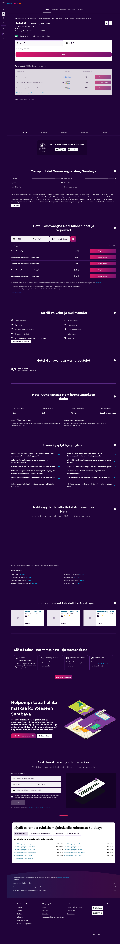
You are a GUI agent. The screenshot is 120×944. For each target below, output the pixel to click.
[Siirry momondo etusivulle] (14, 3)
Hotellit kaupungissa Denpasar (24, 844)
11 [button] (51, 67)
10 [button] (47, 67)
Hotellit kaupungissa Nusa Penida (25, 852)
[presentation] (73, 149)
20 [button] (27, 77)
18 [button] (51, 72)
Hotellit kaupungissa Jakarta (73, 849)
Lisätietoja (98, 283)
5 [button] (56, 62)
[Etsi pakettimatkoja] (3, 22)
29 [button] (37, 82)
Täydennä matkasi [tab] (73, 833)
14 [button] (32, 72)
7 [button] (31, 67)
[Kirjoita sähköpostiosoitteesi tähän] (38, 790)
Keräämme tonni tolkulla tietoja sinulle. (64, 887)
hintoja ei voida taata (63, 877)
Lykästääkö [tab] (59, 833)
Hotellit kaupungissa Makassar (23, 858)
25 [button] (52, 77)
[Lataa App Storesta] (73, 149)
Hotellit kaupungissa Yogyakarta (74, 852)
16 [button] (42, 72)
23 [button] (42, 77)
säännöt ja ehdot (33, 807)
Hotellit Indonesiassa (44, 18)
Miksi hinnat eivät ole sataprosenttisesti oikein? (64, 890)
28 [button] (32, 82)
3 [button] (46, 62)
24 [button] (47, 77)
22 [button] (37, 77)
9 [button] (41, 67)
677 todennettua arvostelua (39, 36)
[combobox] (38, 778)
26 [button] (56, 77)
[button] (3, 3)
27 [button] (27, 82)
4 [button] (51, 62)
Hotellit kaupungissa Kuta (72, 844)
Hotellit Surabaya (69, 18)
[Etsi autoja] (3, 18)
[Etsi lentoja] (3, 9)
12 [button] (56, 67)
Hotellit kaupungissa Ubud (72, 847)
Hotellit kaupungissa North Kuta (24, 849)
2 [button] (41, 62)
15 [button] (37, 72)
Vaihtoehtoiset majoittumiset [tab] (40, 833)
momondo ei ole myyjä (64, 883)
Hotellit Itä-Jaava (57, 18)
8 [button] (36, 67)
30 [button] (42, 82)
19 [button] (56, 72)
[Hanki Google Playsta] (60, 149)
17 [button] (46, 72)
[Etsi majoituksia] (3, 14)
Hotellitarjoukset (19, 18)
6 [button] (78, 67)
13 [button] (27, 72)
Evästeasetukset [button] (16, 292)
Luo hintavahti (103, 664)
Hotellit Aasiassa (31, 18)
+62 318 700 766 (21, 33)
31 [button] (47, 82)
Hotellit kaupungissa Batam (23, 855)
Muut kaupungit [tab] (20, 833)
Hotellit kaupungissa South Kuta (24, 847)
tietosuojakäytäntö (44, 807)
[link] (63, 677)
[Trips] (3, 28)
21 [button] (32, 77)
